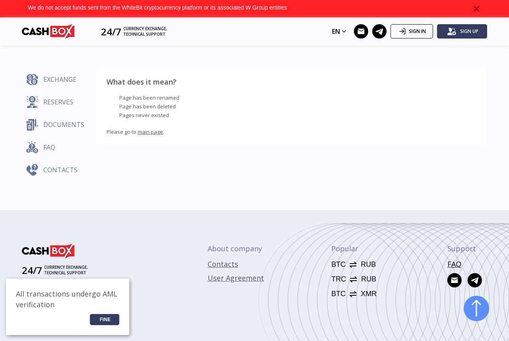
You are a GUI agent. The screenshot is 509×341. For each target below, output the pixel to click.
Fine (105, 319)
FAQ (454, 264)
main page (150, 131)
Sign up (462, 31)
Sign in (412, 31)
